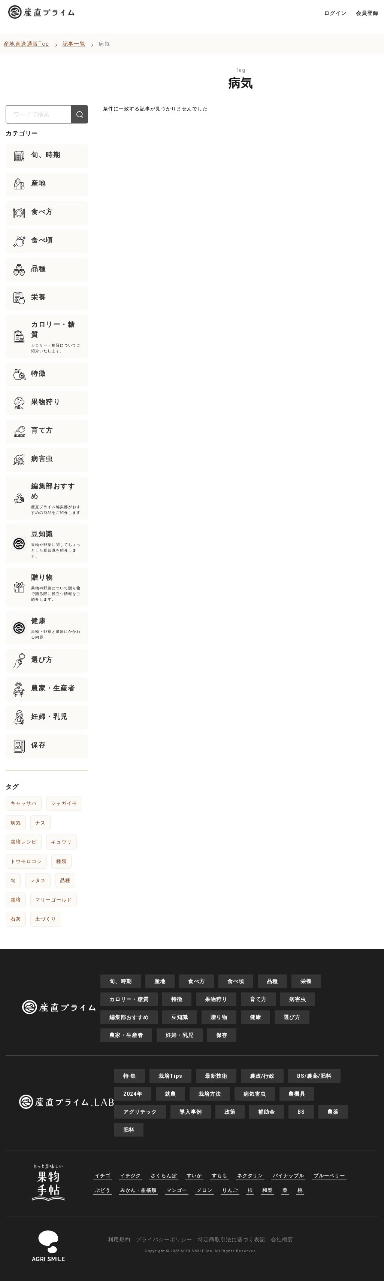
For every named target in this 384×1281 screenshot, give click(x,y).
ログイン (335, 13)
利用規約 (119, 1239)
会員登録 (367, 13)
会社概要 (282, 1239)
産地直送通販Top (26, 44)
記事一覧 (74, 44)
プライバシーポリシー (164, 1239)
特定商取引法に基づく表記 (231, 1239)
